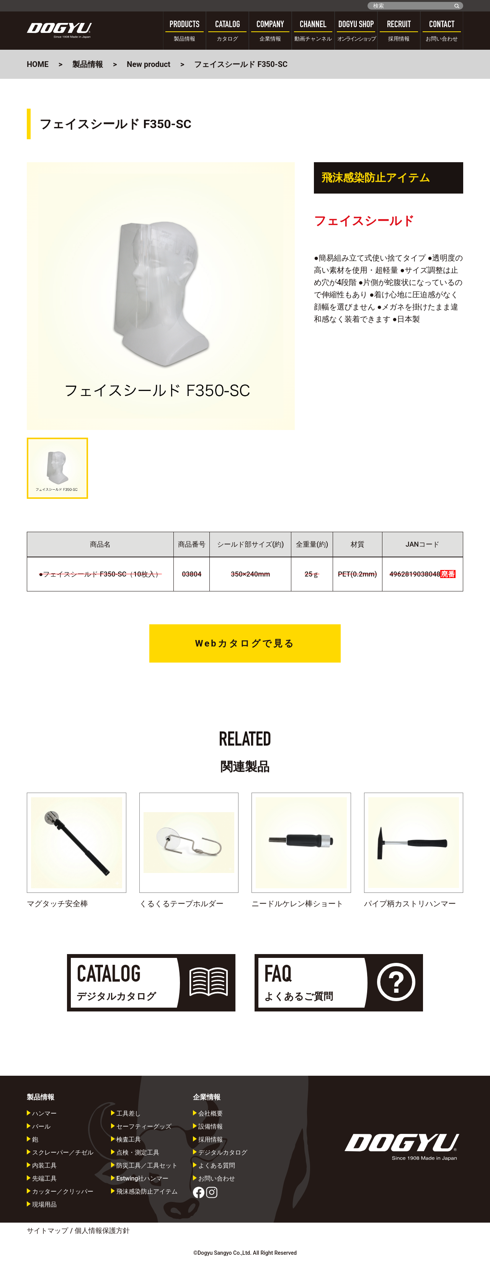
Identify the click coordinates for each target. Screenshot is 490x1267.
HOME (38, 64)
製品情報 (87, 64)
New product (148, 64)
